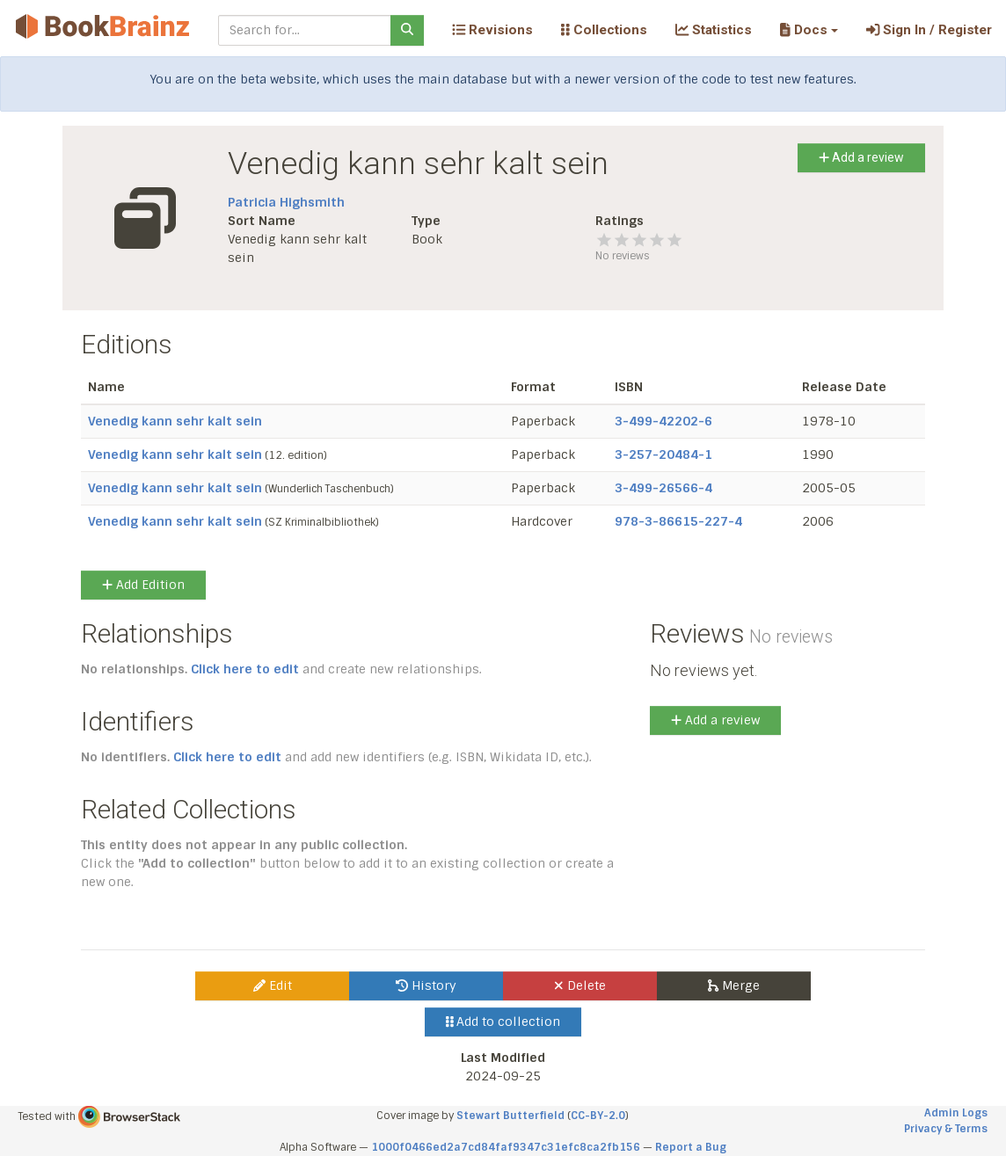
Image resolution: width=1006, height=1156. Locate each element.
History (426, 985)
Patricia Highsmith (286, 202)
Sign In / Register (929, 30)
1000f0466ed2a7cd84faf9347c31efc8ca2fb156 (505, 1147)
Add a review (861, 157)
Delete (580, 985)
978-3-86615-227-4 (678, 521)
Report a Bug (690, 1147)
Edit (272, 985)
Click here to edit (245, 669)
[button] (808, 29)
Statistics (713, 30)
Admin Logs (956, 1113)
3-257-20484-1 (663, 454)
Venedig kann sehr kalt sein (175, 421)
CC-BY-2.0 (598, 1116)
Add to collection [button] (503, 1021)
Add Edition (143, 585)
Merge (734, 985)
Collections (604, 30)
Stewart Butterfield (510, 1116)
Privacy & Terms (946, 1129)
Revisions (492, 30)
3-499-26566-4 (663, 488)
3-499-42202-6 (663, 421)
